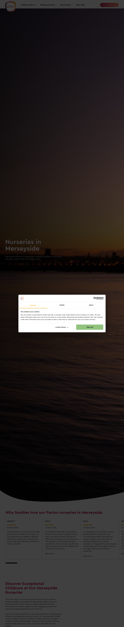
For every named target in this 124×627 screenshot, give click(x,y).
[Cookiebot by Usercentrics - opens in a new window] (95, 298)
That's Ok (90, 327)
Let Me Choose (61, 327)
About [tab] (91, 305)
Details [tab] (62, 305)
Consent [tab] (33, 305)
